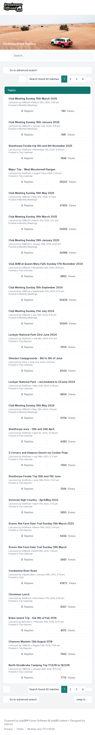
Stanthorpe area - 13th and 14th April (31, 429)
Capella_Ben (28, 574)
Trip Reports (25, 341)
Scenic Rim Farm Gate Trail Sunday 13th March (38, 547)
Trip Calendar (26, 152)
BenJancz (27, 621)
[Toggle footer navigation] (90, 711)
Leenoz (8, 724)
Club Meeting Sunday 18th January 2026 (34, 122)
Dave (24, 362)
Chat (21, 577)
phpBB (23, 720)
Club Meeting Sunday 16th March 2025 (33, 216)
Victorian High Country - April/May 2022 (33, 499)
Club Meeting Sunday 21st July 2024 (31, 311)
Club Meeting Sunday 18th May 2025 (31, 192)
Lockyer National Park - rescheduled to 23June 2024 (42, 381)
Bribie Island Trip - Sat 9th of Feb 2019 (33, 617)
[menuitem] (8, 729)
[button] (89, 79)
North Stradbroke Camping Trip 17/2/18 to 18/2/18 (39, 665)
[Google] (12, 711)
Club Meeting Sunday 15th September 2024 (36, 287)
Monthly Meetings (28, 105)
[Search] (82, 56)
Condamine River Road (23, 570)
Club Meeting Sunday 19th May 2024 (31, 405)
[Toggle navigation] (90, 7)
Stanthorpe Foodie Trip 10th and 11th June (35, 476)
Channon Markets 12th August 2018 (31, 641)
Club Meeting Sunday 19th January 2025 (34, 240)
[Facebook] (3, 711)
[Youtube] (9, 711)
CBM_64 (26, 102)
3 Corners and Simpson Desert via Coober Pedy (38, 452)
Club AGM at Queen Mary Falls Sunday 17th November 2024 (46, 263)
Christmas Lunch (19, 594)
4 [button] (82, 78)
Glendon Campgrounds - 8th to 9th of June (35, 358)
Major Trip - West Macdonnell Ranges (32, 169)
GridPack (26, 149)
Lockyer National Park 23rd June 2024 (33, 334)
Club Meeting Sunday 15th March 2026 (33, 98)
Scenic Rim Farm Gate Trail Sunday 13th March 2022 (41, 523)
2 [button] (70, 78)
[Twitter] (6, 711)
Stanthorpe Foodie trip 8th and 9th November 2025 (40, 145)
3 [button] (76, 78)
